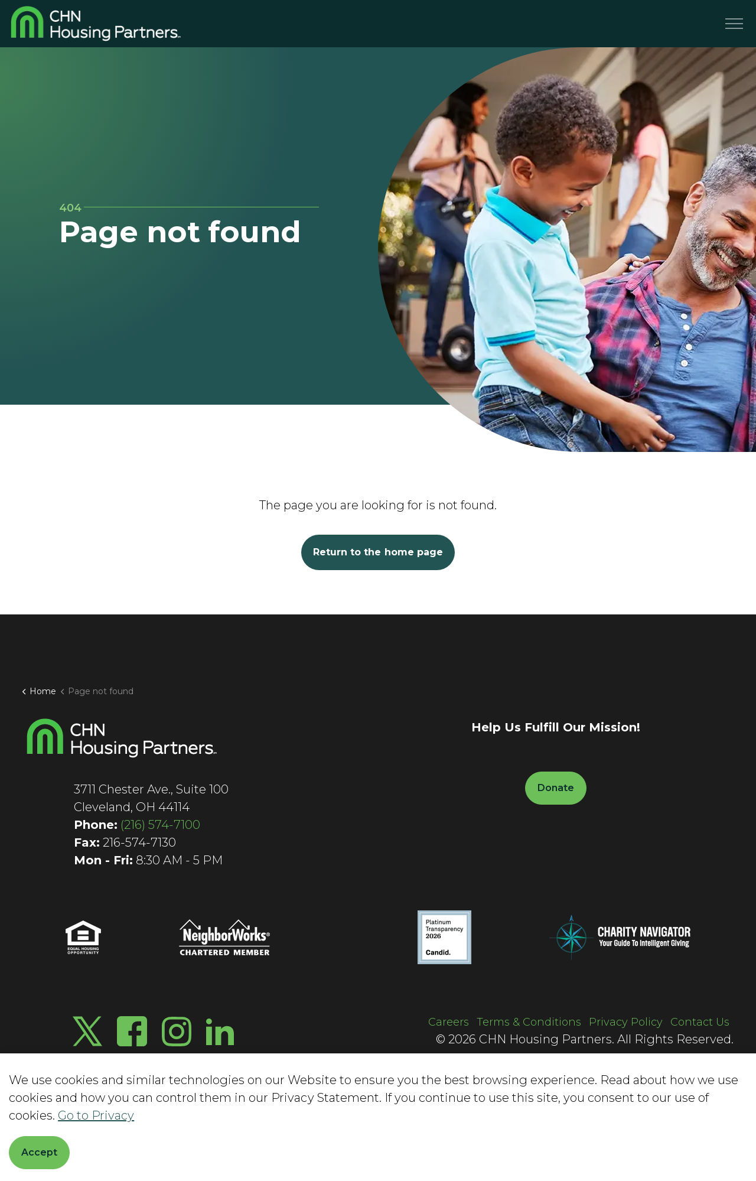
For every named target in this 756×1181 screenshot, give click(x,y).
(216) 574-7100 (160, 825)
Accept (39, 1153)
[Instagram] (176, 1031)
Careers (448, 1022)
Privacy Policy (626, 1022)
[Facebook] (132, 1031)
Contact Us (699, 1022)
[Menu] (734, 23)
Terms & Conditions (529, 1022)
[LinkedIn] (220, 1031)
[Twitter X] (87, 1031)
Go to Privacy (96, 1115)
